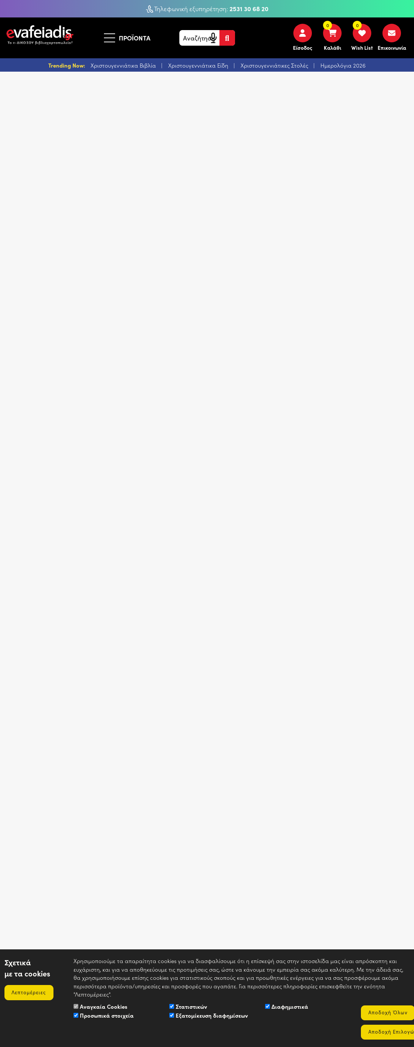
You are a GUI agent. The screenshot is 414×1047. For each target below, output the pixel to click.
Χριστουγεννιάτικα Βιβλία (124, 65)
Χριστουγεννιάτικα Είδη (199, 65)
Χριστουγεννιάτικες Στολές (275, 65)
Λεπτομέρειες (29, 991)
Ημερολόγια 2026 (343, 65)
